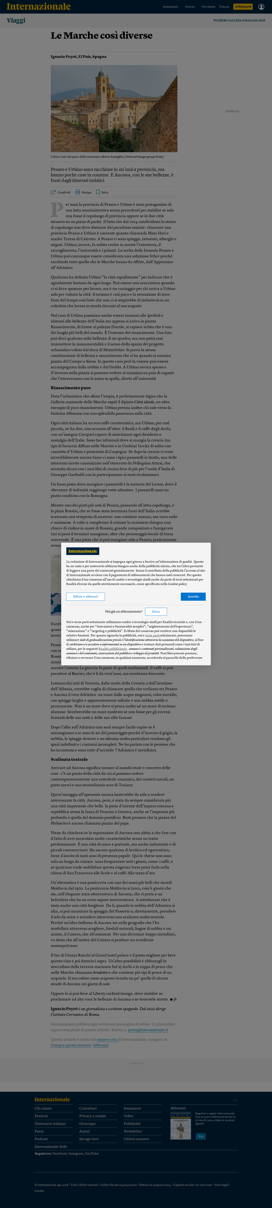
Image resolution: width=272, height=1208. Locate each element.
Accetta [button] (193, 596)
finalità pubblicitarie (113, 649)
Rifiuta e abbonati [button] (85, 596)
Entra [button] (156, 611)
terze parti (152, 635)
